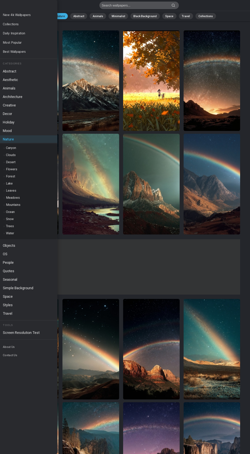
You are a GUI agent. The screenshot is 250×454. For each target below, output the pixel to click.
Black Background (142, 15)
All (55, 15)
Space (164, 15)
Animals (101, 15)
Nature (68, 15)
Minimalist (119, 15)
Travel (179, 15)
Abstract (84, 15)
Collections (196, 15)
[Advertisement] (121, 267)
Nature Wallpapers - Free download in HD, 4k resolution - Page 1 (23, 6)
